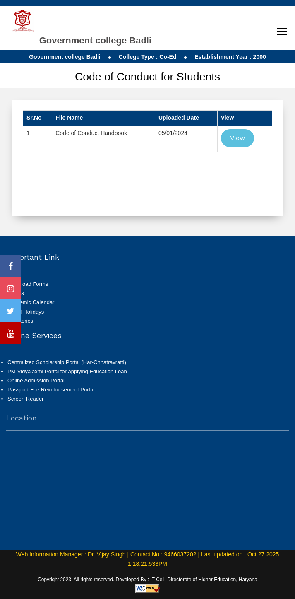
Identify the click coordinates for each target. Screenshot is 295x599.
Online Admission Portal (36, 384)
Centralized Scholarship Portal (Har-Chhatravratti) (66, 365)
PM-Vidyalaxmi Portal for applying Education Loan (67, 375)
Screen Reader (25, 402)
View (237, 138)
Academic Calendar (30, 302)
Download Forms (27, 284)
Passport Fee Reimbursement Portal (50, 393)
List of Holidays (25, 312)
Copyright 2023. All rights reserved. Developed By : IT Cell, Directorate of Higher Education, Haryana (147, 579)
